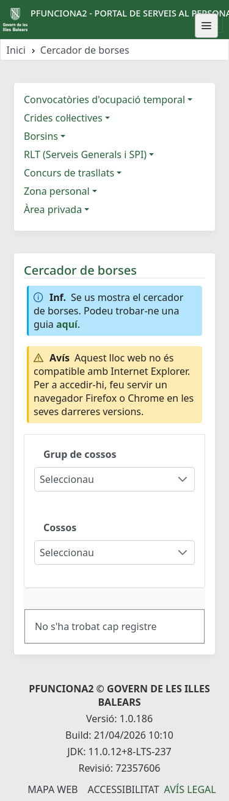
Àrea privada (53, 209)
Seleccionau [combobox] (67, 479)
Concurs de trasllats (69, 172)
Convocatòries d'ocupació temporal (104, 99)
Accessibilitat (123, 789)
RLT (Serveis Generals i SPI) (85, 154)
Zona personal (57, 191)
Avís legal (190, 789)
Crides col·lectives (63, 118)
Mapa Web (52, 789)
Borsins (41, 136)
